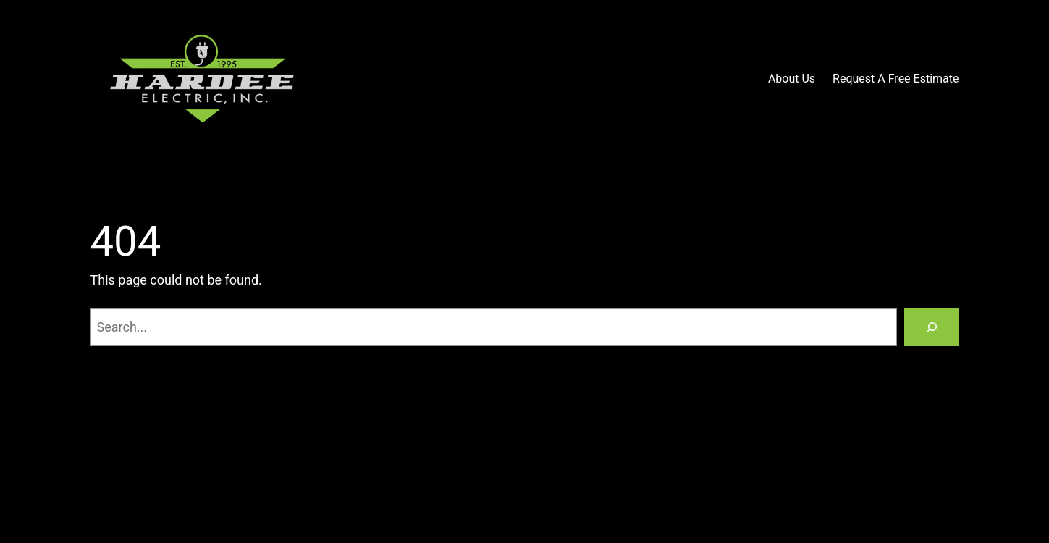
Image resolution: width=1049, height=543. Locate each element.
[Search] (931, 327)
